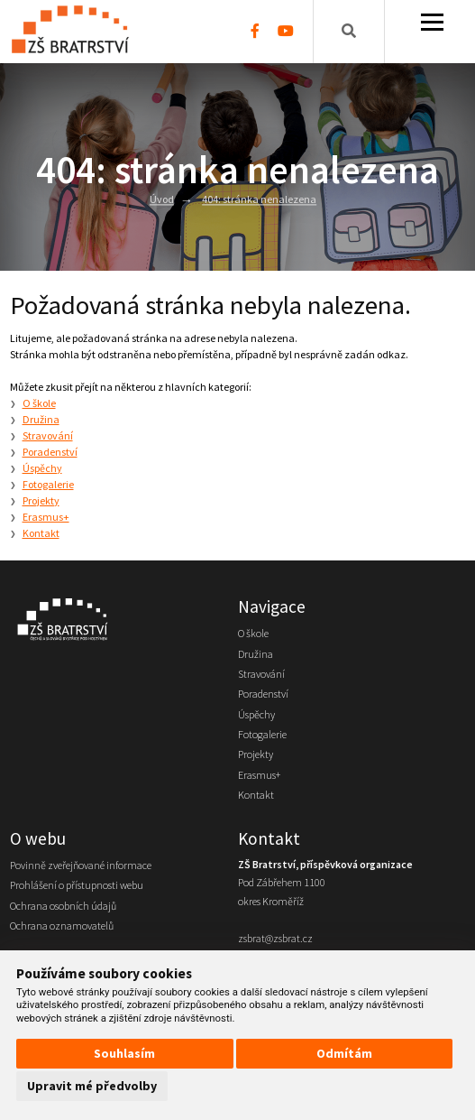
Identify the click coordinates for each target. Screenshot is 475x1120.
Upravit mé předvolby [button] (92, 1086)
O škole (39, 403)
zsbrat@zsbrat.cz (275, 938)
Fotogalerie (48, 484)
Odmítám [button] (344, 1053)
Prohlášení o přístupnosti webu (76, 885)
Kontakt (41, 533)
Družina (41, 419)
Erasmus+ (46, 516)
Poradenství (50, 451)
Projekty (41, 500)
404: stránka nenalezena (259, 200)
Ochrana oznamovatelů (62, 925)
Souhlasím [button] (124, 1053)
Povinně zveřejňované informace (80, 865)
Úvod (162, 200)
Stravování (48, 435)
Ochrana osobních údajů (63, 905)
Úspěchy (42, 468)
